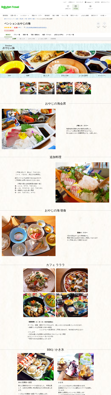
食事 (27, 75)
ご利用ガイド (71, 2)
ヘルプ (64, 2)
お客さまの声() (58, 34)
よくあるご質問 (42, 38)
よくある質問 (83, 75)
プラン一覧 (17, 34)
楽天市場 (97, 2)
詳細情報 (53, 38)
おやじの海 (31, 38)
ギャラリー (101, 75)
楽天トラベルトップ (9, 18)
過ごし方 (22, 38)
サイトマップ (79, 2)
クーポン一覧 (70, 34)
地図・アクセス (46, 34)
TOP (9, 75)
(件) (20, 27)
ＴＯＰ (7, 38)
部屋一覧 (25, 34)
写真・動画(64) (35, 34)
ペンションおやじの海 (17, 23)
